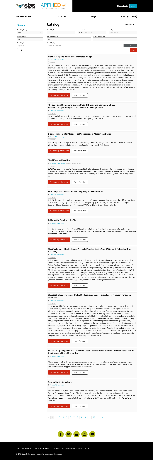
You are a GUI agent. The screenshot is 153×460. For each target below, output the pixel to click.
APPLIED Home (23, 16)
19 (98, 417)
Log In (133, 6)
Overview (52, 62)
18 (94, 417)
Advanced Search (130, 24)
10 (85, 417)
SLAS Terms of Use (23, 448)
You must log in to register (59, 95)
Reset (133, 50)
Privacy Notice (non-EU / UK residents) (48, 448)
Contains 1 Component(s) (57, 60)
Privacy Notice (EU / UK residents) (78, 448)
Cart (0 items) (129, 16)
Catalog (61, 16)
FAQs (93, 16)
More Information (80, 95)
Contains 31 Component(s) (57, 163)
